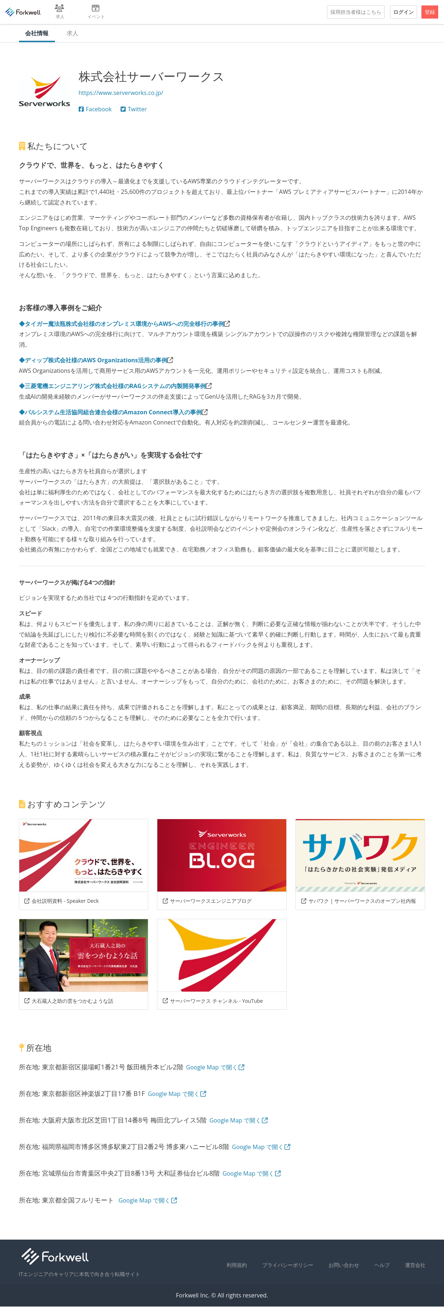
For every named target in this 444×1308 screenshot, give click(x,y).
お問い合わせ (344, 1266)
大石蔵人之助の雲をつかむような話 (68, 1002)
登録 (430, 11)
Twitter (134, 111)
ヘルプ (382, 1266)
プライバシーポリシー (287, 1266)
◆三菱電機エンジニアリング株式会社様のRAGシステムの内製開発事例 (112, 388)
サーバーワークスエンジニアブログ (207, 902)
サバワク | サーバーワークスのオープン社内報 (358, 902)
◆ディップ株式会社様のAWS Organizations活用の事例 (93, 362)
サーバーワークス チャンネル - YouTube (213, 1002)
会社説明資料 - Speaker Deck (61, 902)
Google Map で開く (215, 1069)
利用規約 (237, 1266)
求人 (74, 34)
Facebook (95, 111)
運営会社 (415, 1266)
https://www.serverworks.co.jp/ (121, 95)
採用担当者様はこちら (355, 11)
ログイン (403, 11)
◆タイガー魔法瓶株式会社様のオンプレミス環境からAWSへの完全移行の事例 (121, 325)
